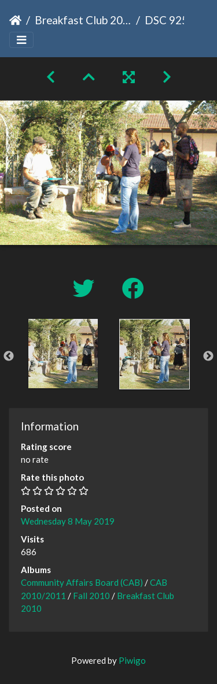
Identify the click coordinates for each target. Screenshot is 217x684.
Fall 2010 (91, 595)
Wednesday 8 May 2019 (68, 521)
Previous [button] (8, 356)
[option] (63, 353)
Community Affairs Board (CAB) (82, 582)
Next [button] (208, 356)
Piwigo (132, 660)
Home (15, 20)
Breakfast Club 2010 (83, 20)
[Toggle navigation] (21, 40)
